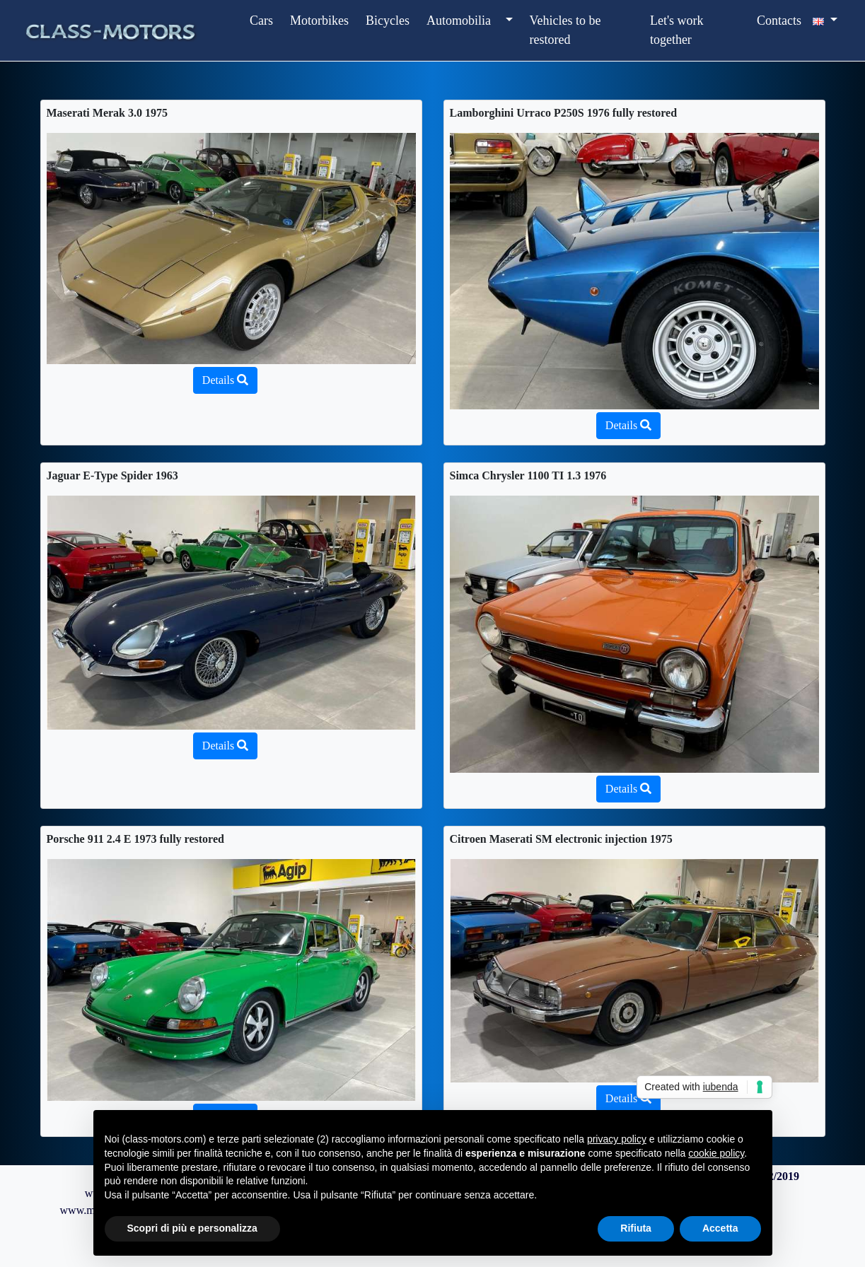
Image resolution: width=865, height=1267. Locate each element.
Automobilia (458, 20)
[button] (507, 21)
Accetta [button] (720, 1228)
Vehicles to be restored (565, 30)
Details (225, 380)
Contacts (779, 20)
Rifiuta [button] (635, 1228)
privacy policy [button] (616, 1139)
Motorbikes (319, 20)
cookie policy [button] (716, 1153)
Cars (261, 20)
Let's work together (677, 30)
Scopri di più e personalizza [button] (192, 1228)
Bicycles (388, 20)
